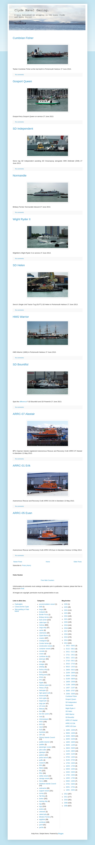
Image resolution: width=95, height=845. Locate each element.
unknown (42, 812)
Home (48, 562)
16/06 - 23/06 (70, 730)
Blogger (60, 833)
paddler (41, 744)
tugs (40, 806)
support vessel (44, 791)
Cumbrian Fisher (23, 38)
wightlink (42, 819)
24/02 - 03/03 (70, 772)
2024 (66, 610)
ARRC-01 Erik (21, 465)
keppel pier (43, 701)
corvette (42, 651)
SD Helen (19, 265)
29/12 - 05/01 (70, 646)
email (22, 588)
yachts (41, 827)
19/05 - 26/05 (70, 742)
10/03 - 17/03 (70, 766)
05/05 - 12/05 (70, 745)
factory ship (43, 669)
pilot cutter (42, 750)
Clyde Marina (43, 635)
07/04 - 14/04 (70, 757)
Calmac (41, 625)
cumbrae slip (43, 656)
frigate (41, 683)
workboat (42, 822)
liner (40, 711)
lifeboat (41, 709)
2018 (66, 628)
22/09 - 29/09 (70, 673)
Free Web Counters (47, 580)
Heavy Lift (42, 688)
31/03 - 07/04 (70, 760)
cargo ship (42, 628)
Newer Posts (17, 562)
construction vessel (45, 646)
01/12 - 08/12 (70, 649)
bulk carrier (43, 620)
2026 (66, 604)
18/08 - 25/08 (70, 682)
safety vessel (43, 776)
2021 (66, 619)
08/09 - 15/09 (70, 676)
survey (41, 793)
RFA (40, 765)
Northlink (42, 732)
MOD (41, 722)
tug (40, 804)
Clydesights (19, 604)
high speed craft (44, 693)
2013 (66, 643)
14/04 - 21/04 (70, 754)
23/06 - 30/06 (70, 694)
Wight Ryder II (21, 219)
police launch (43, 757)
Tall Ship (42, 796)
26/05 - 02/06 (70, 739)
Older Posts (78, 562)
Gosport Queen (22, 81)
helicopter (42, 690)
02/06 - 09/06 (70, 736)
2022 (66, 616)
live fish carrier (44, 714)
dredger (41, 664)
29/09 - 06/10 (70, 670)
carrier (41, 630)
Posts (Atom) (26, 565)
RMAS (41, 768)
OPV (40, 735)
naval (41, 727)
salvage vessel (44, 778)
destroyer (42, 659)
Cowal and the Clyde (22, 607)
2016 (66, 634)
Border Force (43, 614)
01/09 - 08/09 (70, 679)
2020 (66, 622)
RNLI (41, 773)
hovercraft (42, 696)
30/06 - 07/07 (70, 691)
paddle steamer (44, 742)
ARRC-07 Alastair (24, 414)
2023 (66, 613)
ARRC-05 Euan (22, 513)
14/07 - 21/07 (70, 688)
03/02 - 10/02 (70, 781)
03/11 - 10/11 (70, 658)
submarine (42, 788)
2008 (66, 806)
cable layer (43, 622)
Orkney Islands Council (47, 737)
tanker (41, 799)
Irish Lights (43, 698)
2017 (66, 631)
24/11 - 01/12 (70, 652)
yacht (41, 825)
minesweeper (43, 719)
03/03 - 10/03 (70, 769)
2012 (66, 794)
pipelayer (42, 752)
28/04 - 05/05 (70, 748)
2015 (66, 637)
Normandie (20, 175)
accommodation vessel (47, 604)
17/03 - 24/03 (70, 763)
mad (40, 716)
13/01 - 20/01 (70, 790)
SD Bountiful (20, 364)
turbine (41, 809)
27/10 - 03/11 (70, 661)
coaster (41, 638)
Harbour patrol (44, 685)
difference (23, 402)
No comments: (19, 74)
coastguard (43, 641)
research (42, 763)
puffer (41, 760)
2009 (66, 803)
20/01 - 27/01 (70, 787)
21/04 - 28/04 (70, 751)
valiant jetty (43, 814)
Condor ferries (44, 643)
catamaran (42, 633)
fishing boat (43, 675)
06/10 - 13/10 (70, 667)
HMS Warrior (21, 316)
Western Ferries (44, 817)
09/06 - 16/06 (70, 733)
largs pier (42, 703)
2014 (66, 640)
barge (41, 609)
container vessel (44, 649)
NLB (40, 730)
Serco (41, 781)
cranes (41, 654)
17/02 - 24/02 (70, 775)
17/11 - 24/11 (70, 655)
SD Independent (23, 128)
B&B (40, 607)
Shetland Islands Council (47, 784)
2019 (66, 625)
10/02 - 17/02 (70, 778)
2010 (66, 800)
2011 (66, 797)
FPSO (41, 677)
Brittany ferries (44, 617)
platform (42, 755)
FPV (40, 680)
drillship (41, 667)
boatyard (42, 612)
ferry (40, 672)
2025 (66, 607)
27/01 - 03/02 (70, 784)
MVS (40, 724)
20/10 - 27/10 (70, 664)
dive (40, 662)
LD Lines (42, 706)
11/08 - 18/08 (70, 685)
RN (40, 771)
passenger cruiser (45, 747)
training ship (43, 801)
